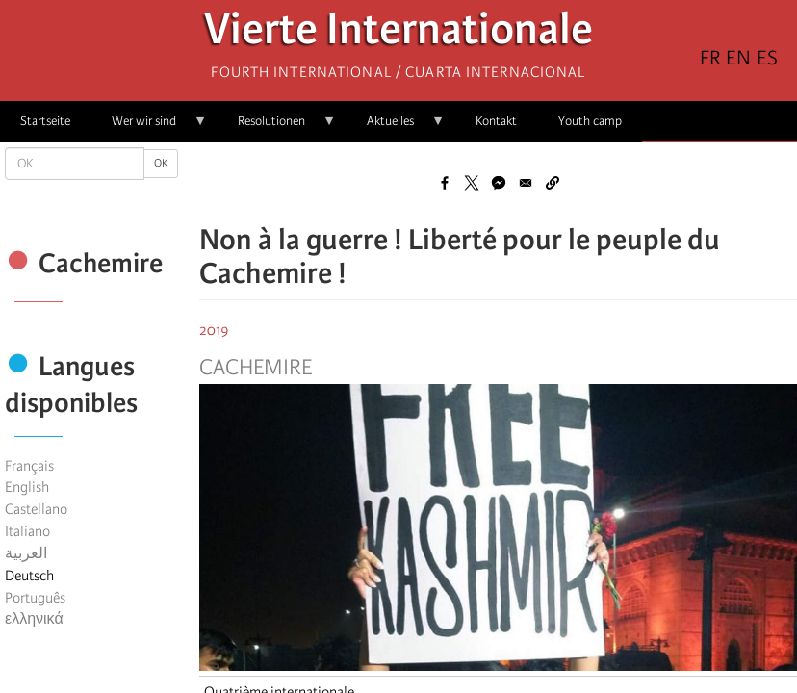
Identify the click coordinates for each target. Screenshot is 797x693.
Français (29, 466)
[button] (552, 182)
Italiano (27, 531)
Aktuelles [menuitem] (396, 127)
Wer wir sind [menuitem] (149, 127)
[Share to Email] (525, 182)
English (27, 487)
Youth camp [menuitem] (590, 121)
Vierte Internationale (398, 34)
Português (35, 597)
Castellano (36, 509)
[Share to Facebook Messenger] (498, 182)
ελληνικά (34, 619)
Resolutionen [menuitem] (277, 127)
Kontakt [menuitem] (496, 121)
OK (160, 163)
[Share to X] (471, 182)
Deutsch (29, 575)
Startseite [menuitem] (45, 121)
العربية (26, 553)
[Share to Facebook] (444, 182)
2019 (214, 330)
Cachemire (255, 367)
